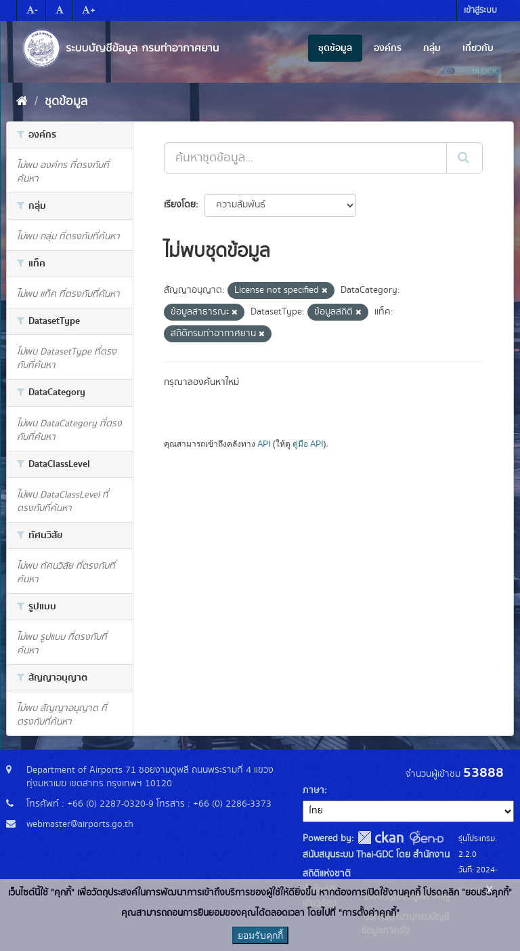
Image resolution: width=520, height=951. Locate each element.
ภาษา (313, 790)
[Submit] (464, 158)
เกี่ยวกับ (478, 48)
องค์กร (388, 48)
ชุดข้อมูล (335, 48)
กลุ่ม (432, 48)
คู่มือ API (307, 444)
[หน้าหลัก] (22, 101)
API (263, 444)
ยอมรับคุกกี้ (260, 935)
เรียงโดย (180, 204)
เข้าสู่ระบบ (480, 10)
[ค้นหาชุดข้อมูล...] (305, 158)
